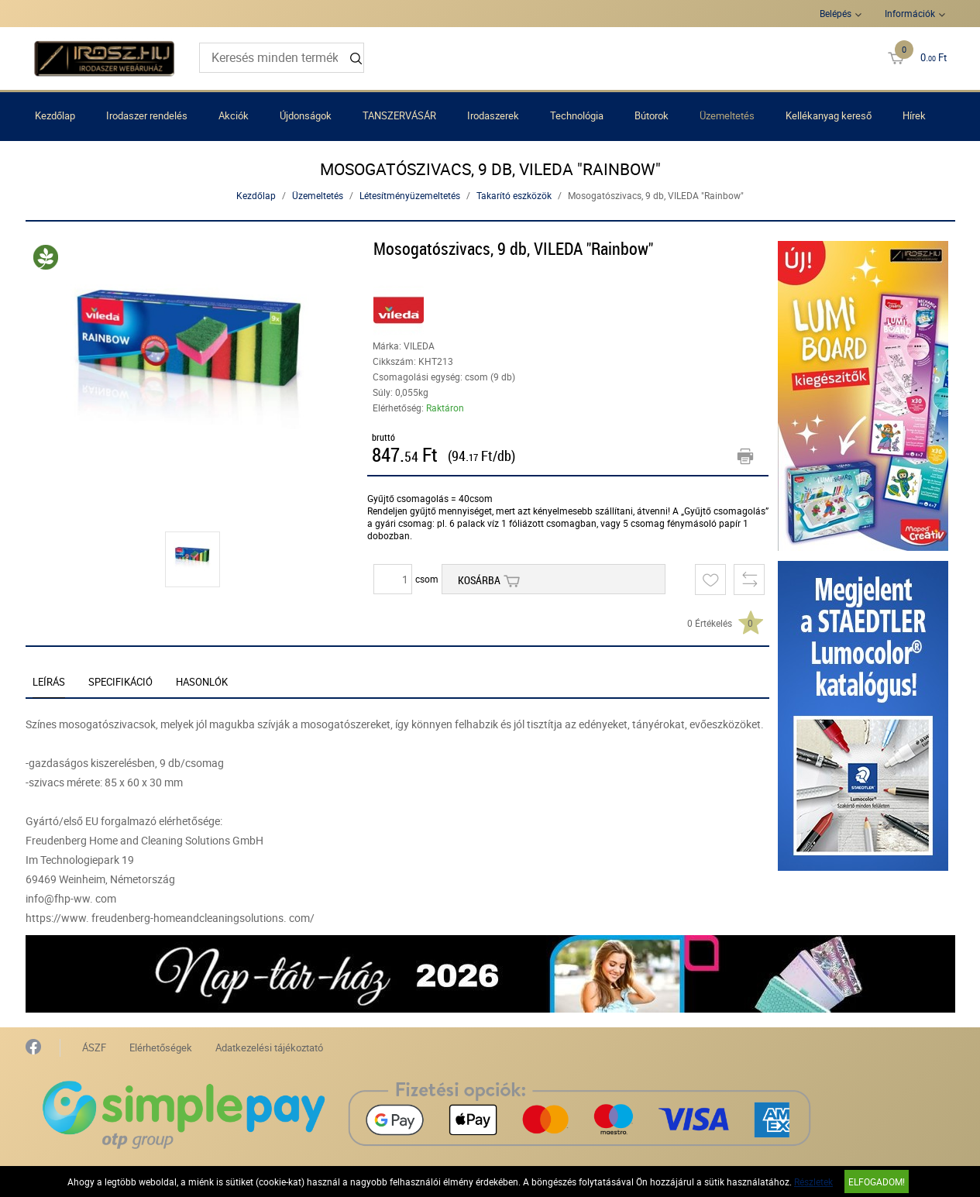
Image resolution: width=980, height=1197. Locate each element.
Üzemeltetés (727, 115)
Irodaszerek (493, 115)
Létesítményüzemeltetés (409, 195)
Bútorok (651, 115)
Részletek (813, 1181)
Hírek (914, 115)
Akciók (233, 115)
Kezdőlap (55, 115)
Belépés (835, 13)
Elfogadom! (876, 1181)
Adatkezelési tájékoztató (269, 1047)
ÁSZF (94, 1047)
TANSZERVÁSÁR (399, 115)
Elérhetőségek (160, 1047)
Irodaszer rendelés (146, 115)
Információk (910, 13)
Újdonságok (306, 115)
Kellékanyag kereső (829, 115)
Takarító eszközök (514, 195)
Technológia (576, 115)
